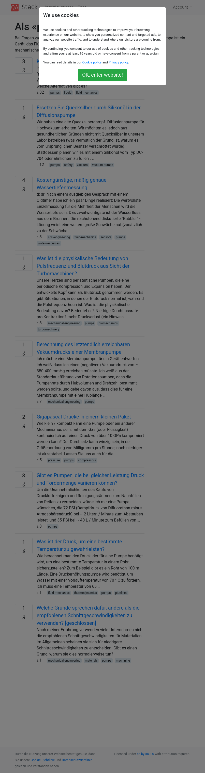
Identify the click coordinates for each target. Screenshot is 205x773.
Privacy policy (118, 62)
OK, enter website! (102, 75)
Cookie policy (91, 62)
